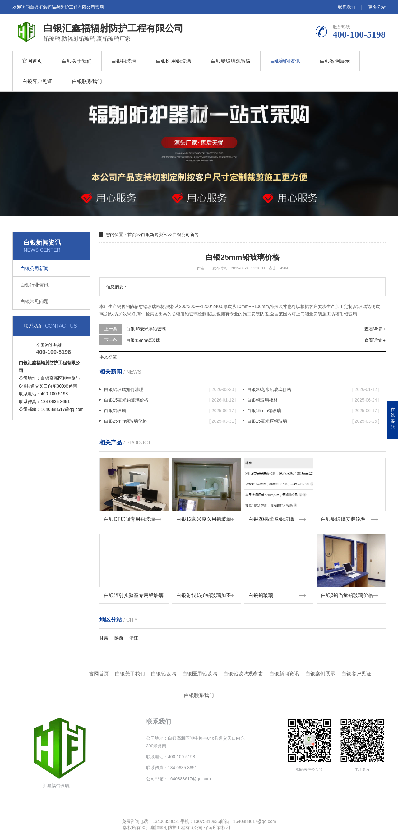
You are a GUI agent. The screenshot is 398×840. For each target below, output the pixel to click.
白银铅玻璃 (123, 61)
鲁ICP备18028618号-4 (253, 827)
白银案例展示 (335, 61)
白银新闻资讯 (285, 61)
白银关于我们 (77, 61)
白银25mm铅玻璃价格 (170, 421)
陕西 (118, 638)
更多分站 (377, 7)
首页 (131, 234)
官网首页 (32, 61)
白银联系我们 (87, 81)
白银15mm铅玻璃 (143, 340)
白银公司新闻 (35, 268)
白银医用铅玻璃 (173, 61)
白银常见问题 (35, 301)
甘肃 (104, 638)
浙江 (133, 638)
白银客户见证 (37, 81)
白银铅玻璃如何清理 (170, 389)
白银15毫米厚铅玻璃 (146, 328)
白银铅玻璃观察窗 (231, 61)
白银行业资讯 (35, 284)
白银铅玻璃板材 (313, 400)
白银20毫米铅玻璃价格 (313, 389)
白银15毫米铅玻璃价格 (170, 400)
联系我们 (346, 7)
